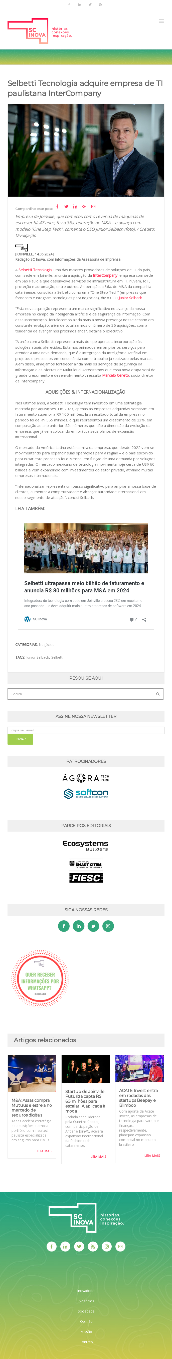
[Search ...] (82, 694)
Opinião (86, 1321)
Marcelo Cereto (115, 375)
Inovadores (86, 1290)
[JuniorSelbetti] (86, 150)
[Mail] (120, 1247)
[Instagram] (108, 926)
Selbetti (57, 657)
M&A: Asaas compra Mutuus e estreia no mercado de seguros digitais (32, 1108)
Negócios (46, 644)
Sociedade (86, 1311)
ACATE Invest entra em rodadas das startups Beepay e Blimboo (138, 1098)
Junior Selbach (130, 297)
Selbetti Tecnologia (35, 269)
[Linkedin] (79, 926)
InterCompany (105, 275)
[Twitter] (93, 926)
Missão (86, 1331)
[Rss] (93, 1247)
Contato (86, 1342)
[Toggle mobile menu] (161, 20)
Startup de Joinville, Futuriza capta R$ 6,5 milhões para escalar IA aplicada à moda (85, 1101)
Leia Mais (44, 1151)
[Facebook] (64, 926)
